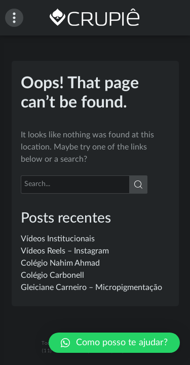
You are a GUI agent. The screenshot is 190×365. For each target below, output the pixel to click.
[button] (114, 343)
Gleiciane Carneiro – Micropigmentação (91, 287)
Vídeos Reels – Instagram (65, 251)
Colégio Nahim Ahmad (60, 263)
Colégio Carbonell (52, 275)
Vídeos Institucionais (58, 239)
